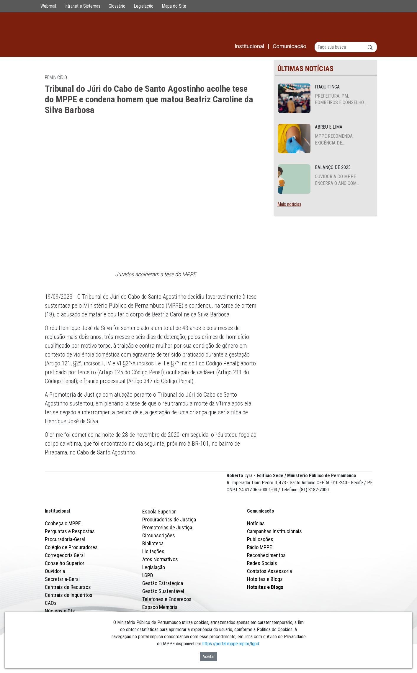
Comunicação (260, 536)
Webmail (48, 6)
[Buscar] (346, 47)
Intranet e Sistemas (82, 6)
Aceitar (208, 656)
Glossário (117, 6)
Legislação (143, 6)
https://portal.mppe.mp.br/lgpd (230, 643)
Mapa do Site (174, 6)
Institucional (57, 536)
